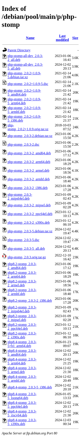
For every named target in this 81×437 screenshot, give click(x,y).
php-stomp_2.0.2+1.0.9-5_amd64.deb (24, 92)
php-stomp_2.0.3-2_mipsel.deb (29, 205)
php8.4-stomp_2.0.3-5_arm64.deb (22, 361)
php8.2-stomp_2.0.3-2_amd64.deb (22, 266)
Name (30, 38)
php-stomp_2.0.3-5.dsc (23, 240)
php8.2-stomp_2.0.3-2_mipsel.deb (22, 318)
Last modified (62, 38)
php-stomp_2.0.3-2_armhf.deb (29, 179)
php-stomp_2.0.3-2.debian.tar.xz (30, 136)
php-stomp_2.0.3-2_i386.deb (28, 188)
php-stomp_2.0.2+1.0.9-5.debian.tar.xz (24, 75)
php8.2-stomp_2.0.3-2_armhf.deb (22, 292)
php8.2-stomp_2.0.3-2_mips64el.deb (22, 309)
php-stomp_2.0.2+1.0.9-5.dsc (28, 84)
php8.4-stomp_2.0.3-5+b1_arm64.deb (22, 344)
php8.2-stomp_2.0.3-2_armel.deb (22, 283)
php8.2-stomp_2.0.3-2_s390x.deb (22, 335)
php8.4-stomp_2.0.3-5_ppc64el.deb (22, 404)
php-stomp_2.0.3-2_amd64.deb (29, 153)
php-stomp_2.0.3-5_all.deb (26, 248)
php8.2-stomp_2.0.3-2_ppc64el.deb (22, 326)
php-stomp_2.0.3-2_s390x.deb (29, 222)
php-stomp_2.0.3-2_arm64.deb (29, 162)
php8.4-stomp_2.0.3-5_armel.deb (22, 370)
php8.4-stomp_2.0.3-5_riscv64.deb (22, 413)
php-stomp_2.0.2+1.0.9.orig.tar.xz (28, 127)
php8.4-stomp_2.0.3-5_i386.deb (30, 387)
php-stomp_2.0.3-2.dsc (23, 144)
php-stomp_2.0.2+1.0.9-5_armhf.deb (24, 110)
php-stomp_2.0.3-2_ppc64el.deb (30, 214)
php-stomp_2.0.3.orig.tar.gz (27, 257)
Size (75, 38)
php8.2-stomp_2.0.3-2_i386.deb (30, 300)
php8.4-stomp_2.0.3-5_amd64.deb (22, 352)
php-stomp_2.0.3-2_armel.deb (28, 170)
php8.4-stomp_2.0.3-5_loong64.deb (22, 396)
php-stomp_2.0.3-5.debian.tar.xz (30, 231)
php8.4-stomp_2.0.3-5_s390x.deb (22, 422)
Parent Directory (19, 50)
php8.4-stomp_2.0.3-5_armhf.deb (22, 378)
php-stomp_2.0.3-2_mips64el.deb (20, 196)
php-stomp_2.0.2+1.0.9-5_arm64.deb (24, 101)
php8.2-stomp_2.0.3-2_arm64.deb (22, 274)
